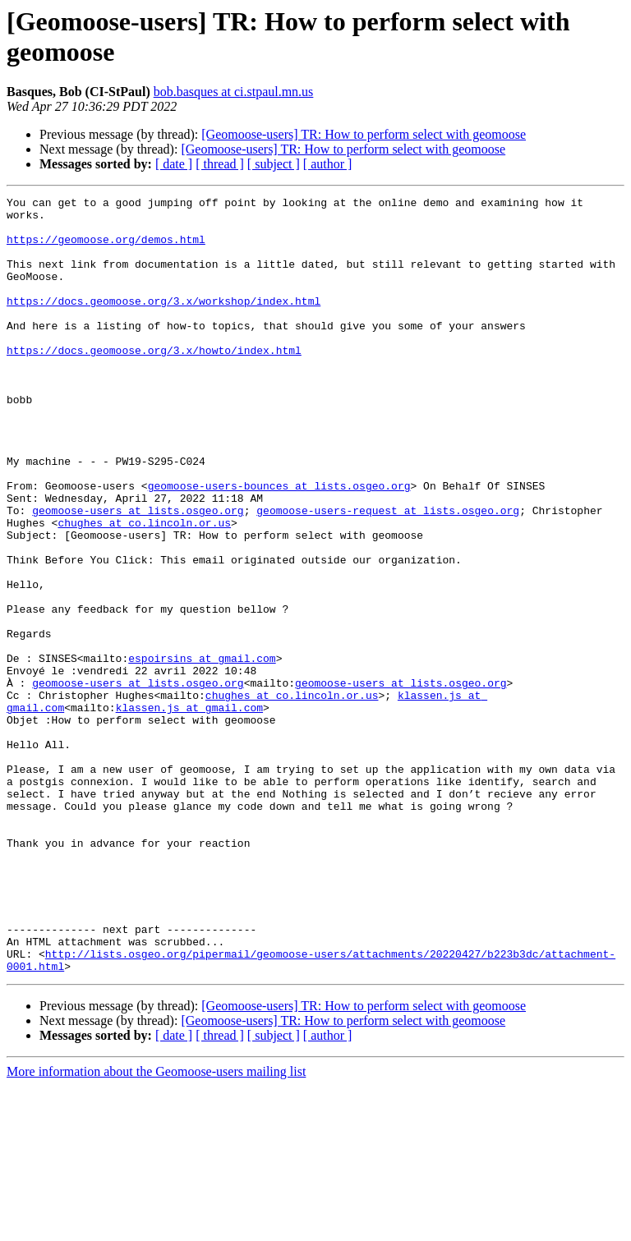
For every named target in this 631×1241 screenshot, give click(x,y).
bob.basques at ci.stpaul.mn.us (234, 92)
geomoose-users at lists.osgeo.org (137, 574)
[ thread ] (220, 164)
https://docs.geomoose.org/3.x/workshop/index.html (163, 322)
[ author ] (327, 164)
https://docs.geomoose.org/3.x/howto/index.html (154, 382)
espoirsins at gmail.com (201, 751)
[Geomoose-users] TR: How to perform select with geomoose (363, 134)
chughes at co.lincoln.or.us (144, 588)
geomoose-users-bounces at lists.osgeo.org (279, 544)
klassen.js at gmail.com (189, 810)
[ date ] (173, 164)
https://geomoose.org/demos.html (106, 248)
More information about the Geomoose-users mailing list (156, 1227)
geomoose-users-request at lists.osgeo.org (387, 574)
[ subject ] (273, 164)
